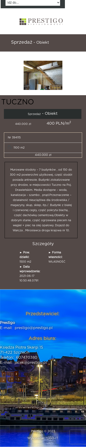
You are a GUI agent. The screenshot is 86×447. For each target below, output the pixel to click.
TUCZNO (17, 102)
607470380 (26, 357)
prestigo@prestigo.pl (34, 328)
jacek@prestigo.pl (31, 362)
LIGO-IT (52, 438)
